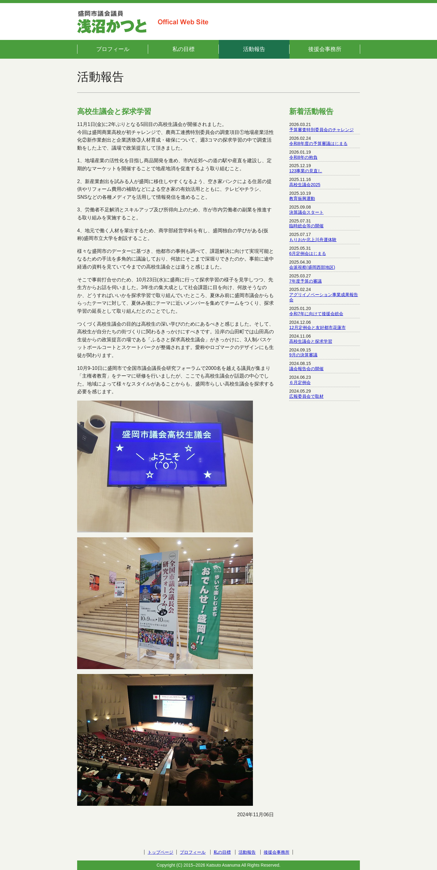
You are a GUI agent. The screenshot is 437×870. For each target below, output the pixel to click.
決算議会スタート (306, 212)
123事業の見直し (305, 170)
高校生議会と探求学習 (310, 341)
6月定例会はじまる (307, 253)
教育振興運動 (302, 198)
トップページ (160, 852)
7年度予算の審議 (305, 281)
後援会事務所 (324, 49)
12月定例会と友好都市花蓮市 (317, 327)
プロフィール (112, 49)
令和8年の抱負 (303, 157)
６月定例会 (300, 382)
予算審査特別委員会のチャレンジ (321, 129)
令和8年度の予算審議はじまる (318, 143)
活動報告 (254, 49)
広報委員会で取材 (306, 396)
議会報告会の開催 (306, 368)
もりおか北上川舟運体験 (313, 239)
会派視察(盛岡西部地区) (312, 267)
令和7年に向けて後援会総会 (316, 313)
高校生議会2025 (304, 184)
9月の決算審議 (303, 354)
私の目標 (183, 49)
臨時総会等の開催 (306, 225)
